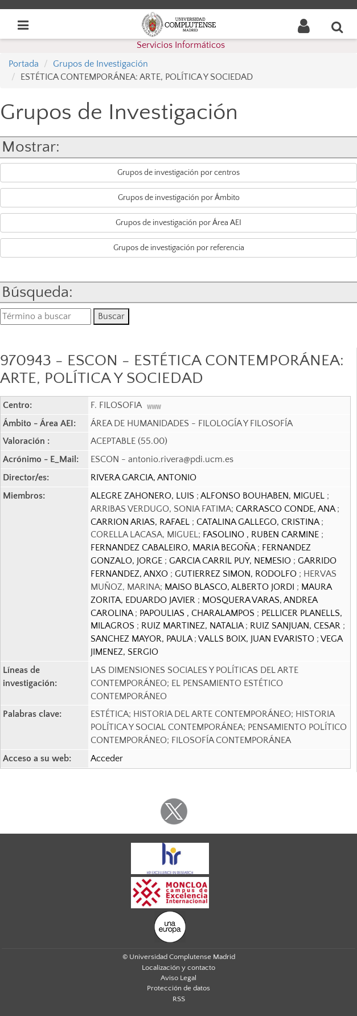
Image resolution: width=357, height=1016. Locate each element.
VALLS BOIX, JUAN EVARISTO (257, 639)
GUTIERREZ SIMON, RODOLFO (237, 574)
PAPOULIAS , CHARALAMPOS (198, 613)
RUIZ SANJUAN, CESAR (296, 626)
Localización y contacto (178, 968)
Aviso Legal (178, 978)
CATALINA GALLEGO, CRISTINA (258, 522)
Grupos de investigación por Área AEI (178, 222)
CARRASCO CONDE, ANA (286, 509)
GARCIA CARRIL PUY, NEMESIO (231, 561)
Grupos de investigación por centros (178, 172)
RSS (179, 999)
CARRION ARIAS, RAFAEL (141, 522)
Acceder (107, 758)
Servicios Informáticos (181, 45)
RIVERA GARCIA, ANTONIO (143, 477)
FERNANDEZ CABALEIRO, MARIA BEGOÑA (174, 547)
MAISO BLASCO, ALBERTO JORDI (231, 587)
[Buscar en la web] (337, 27)
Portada (24, 64)
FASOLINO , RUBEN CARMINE (262, 534)
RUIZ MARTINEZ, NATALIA (193, 626)
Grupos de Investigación (100, 64)
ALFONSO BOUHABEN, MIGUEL (263, 496)
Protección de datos (178, 988)
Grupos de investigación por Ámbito (179, 197)
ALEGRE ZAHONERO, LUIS (143, 496)
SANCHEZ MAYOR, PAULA (142, 639)
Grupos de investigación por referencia (178, 247)
